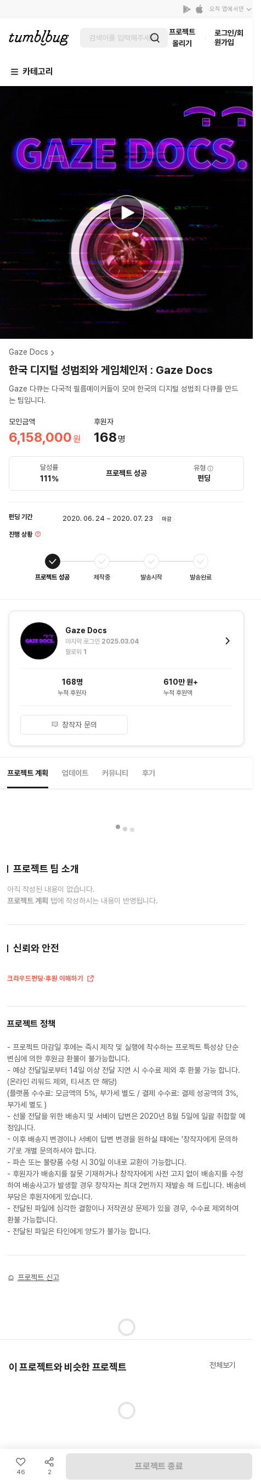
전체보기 (222, 1365)
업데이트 (75, 773)
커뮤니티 (115, 773)
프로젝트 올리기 (182, 37)
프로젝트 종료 (159, 1466)
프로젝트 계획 (27, 773)
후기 (148, 773)
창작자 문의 (74, 724)
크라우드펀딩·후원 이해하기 (51, 980)
